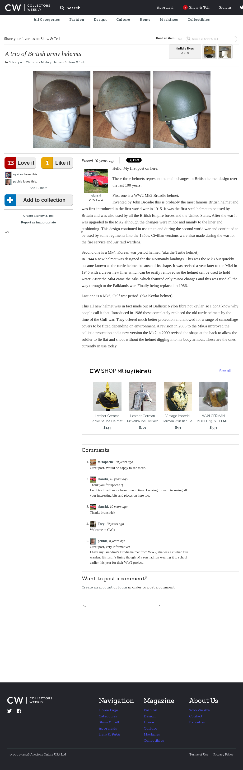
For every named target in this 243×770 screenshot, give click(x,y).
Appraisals (108, 728)
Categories (108, 716)
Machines (152, 734)
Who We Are (199, 710)
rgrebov (18, 174)
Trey (101, 524)
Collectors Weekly (27, 7)
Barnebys (197, 722)
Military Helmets (53, 62)
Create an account (97, 587)
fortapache (106, 462)
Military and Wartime (23, 62)
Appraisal (165, 7)
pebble (17, 181)
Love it (20, 163)
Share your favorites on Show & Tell (32, 39)
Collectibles (154, 740)
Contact (195, 716)
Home (149, 722)
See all (225, 371)
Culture (150, 728)
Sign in (225, 7)
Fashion (150, 710)
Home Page (108, 710)
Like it (56, 163)
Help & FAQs (110, 734)
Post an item (165, 38)
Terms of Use (198, 754)
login (122, 587)
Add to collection (35, 200)
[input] (104, 9)
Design (149, 716)
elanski (96, 183)
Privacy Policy (223, 754)
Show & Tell (75, 62)
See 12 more (38, 188)
